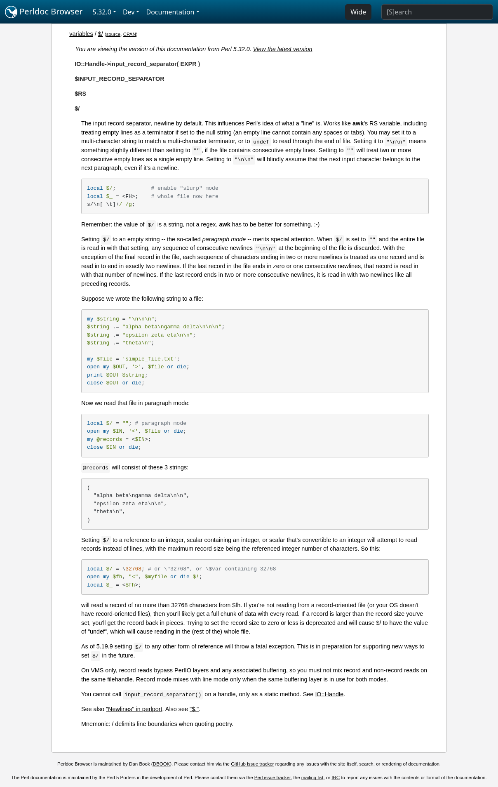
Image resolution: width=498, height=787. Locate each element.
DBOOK (161, 763)
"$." (194, 709)
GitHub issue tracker (252, 763)
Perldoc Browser (44, 12)
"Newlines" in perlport (134, 709)
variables (81, 34)
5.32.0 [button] (102, 11)
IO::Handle (329, 694)
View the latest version (282, 49)
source (113, 34)
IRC (335, 777)
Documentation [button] (170, 11)
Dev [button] (129, 11)
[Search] (437, 12)
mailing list (312, 777)
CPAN (129, 34)
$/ (100, 34)
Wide (358, 11)
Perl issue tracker (272, 777)
